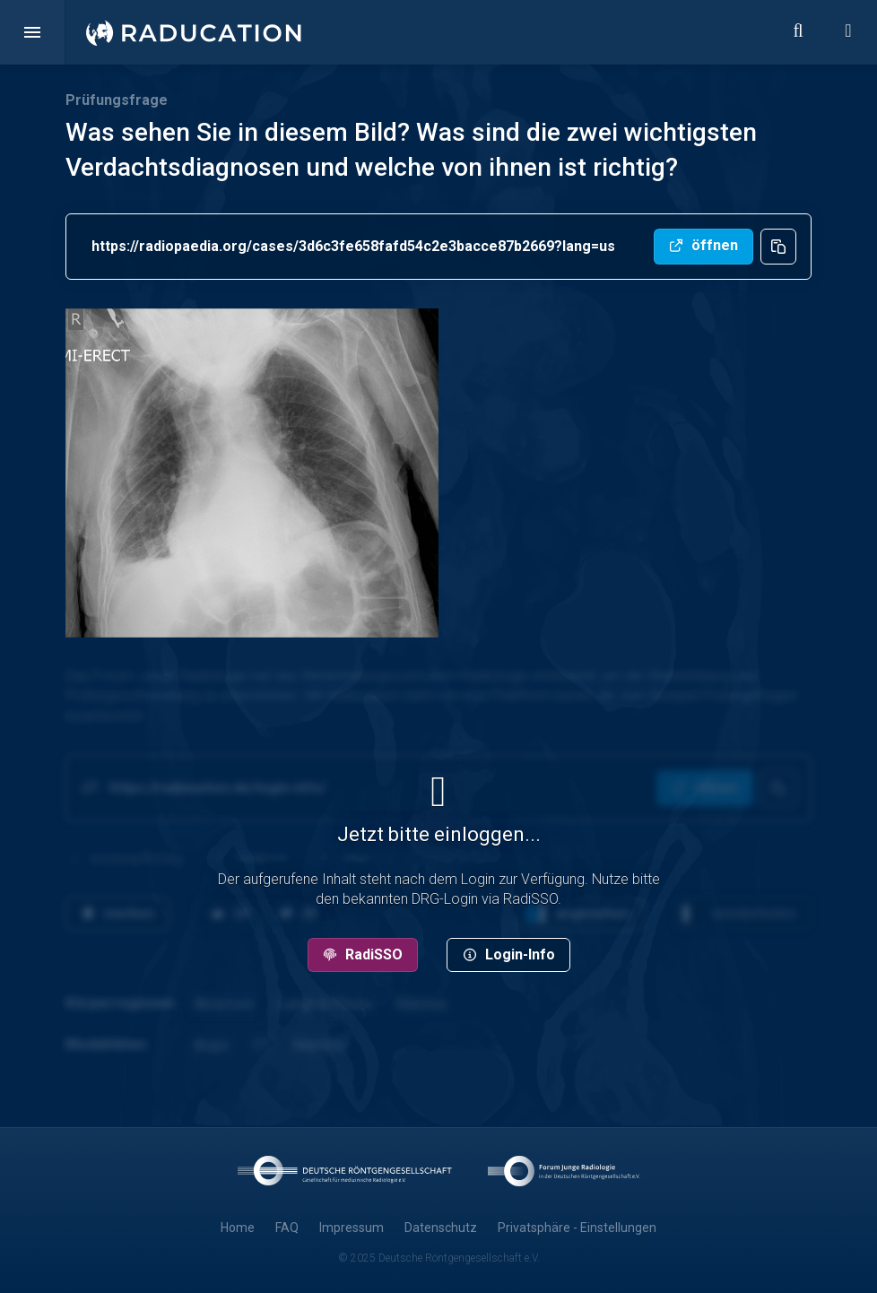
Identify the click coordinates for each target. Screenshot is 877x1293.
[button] (32, 32)
